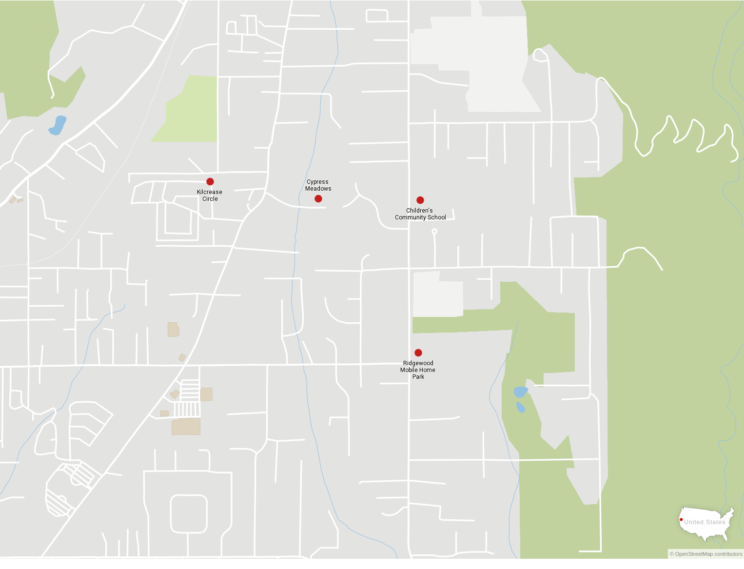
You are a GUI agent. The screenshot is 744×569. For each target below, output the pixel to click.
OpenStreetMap (694, 554)
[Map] (372, 279)
